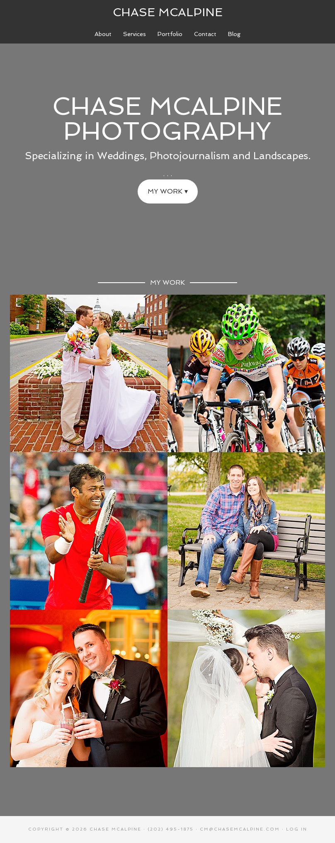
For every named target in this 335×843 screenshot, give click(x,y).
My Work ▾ (168, 191)
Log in (296, 829)
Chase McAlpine (168, 12)
